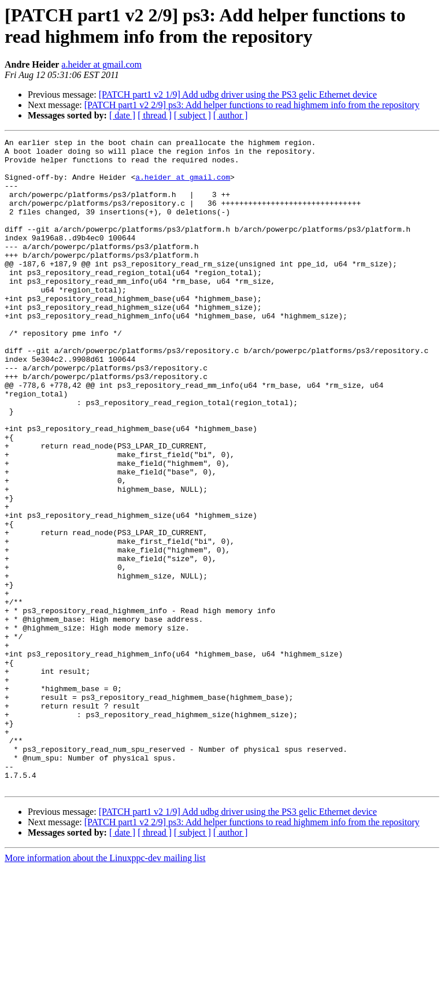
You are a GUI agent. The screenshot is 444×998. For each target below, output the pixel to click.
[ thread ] (155, 115)
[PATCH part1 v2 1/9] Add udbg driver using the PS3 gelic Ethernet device (238, 94)
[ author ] (230, 115)
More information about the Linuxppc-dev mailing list (105, 988)
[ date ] (122, 115)
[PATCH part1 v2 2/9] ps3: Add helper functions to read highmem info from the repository (252, 105)
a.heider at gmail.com (101, 64)
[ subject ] (192, 115)
